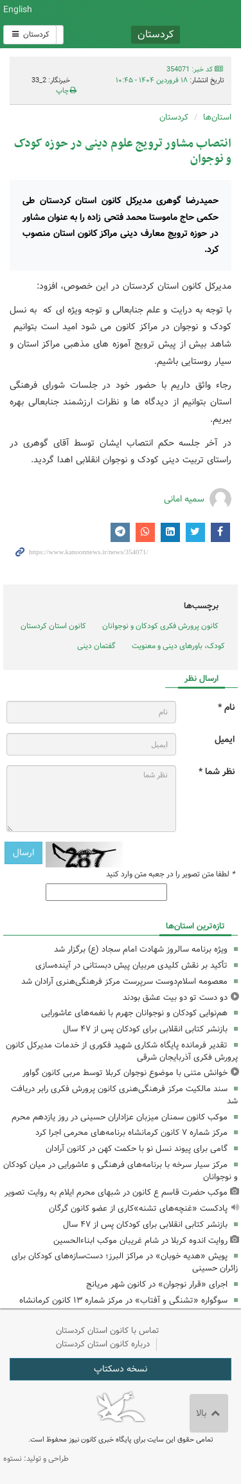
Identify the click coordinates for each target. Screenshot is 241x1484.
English (17, 10)
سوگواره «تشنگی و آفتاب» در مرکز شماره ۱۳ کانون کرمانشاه (123, 1300)
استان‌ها (217, 117)
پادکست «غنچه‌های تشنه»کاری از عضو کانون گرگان (138, 1208)
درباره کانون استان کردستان (103, 1344)
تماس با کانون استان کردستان (107, 1330)
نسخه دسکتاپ (120, 1369)
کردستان (29, 34)
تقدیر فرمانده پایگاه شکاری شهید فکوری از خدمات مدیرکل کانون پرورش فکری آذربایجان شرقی (122, 1051)
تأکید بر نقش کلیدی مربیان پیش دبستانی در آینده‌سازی (131, 965)
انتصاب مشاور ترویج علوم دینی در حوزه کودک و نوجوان (122, 151)
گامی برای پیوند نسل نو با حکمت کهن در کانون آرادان (137, 1149)
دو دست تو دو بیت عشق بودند (175, 997)
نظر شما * (217, 772)
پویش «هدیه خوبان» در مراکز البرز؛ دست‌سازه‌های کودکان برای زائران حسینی (125, 1262)
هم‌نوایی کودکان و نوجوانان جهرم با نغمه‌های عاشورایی (134, 1013)
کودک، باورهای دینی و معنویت (178, 646)
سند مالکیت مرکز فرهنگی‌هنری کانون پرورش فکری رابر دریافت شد (124, 1095)
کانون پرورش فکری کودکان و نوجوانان (161, 24)
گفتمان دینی (96, 646)
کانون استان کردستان (53, 626)
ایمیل (225, 740)
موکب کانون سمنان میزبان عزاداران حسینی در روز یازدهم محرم (120, 1117)
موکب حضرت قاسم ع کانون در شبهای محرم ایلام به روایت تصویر (116, 1192)
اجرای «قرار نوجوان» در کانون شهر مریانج (157, 1284)
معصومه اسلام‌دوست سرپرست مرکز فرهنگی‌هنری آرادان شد (124, 981)
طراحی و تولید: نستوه (36, 1458)
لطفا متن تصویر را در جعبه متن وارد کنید (170, 874)
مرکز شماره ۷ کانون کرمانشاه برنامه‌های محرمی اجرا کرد (131, 1133)
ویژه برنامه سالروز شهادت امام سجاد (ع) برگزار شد (141, 949)
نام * (226, 707)
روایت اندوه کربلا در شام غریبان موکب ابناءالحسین (140, 1241)
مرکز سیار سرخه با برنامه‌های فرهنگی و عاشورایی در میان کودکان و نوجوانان (120, 1171)
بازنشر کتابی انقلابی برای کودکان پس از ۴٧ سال (145, 1029)
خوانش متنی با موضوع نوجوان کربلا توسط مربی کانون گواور (125, 1073)
